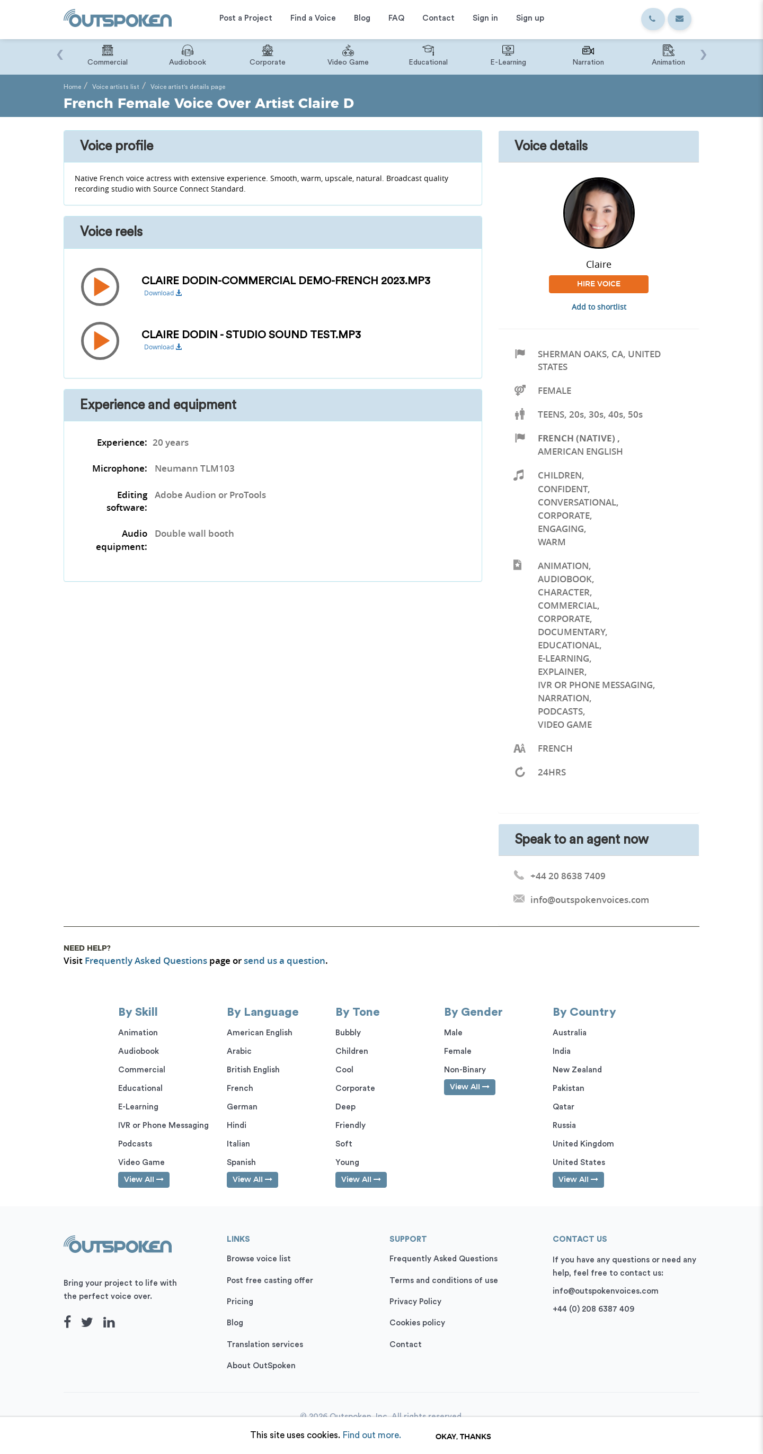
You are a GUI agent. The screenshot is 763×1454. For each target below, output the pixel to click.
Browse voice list (259, 1259)
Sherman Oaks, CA (580, 354)
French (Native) (576, 438)
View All (144, 1180)
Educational (568, 645)
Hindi (236, 1126)
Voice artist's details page (187, 87)
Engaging (561, 528)
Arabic (239, 1051)
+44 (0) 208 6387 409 (593, 1309)
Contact (405, 1345)
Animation (563, 565)
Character (564, 592)
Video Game (565, 724)
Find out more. (371, 1435)
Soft (343, 1144)
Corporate (564, 515)
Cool (344, 1070)
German (242, 1107)
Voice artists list (115, 87)
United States (579, 1163)
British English (253, 1070)
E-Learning (563, 658)
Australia (570, 1033)
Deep (345, 1107)
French (240, 1088)
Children (560, 475)
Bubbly (348, 1033)
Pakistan (568, 1088)
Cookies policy (417, 1323)
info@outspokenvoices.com (606, 1291)
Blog (235, 1323)
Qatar (563, 1107)
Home (72, 87)
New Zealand (577, 1070)
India (562, 1051)
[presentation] (60, 49)
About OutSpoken (261, 1366)
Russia (564, 1126)
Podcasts (560, 711)
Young (347, 1163)
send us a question (284, 960)
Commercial (567, 605)
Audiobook (565, 579)
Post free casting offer (270, 1281)
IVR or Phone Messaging (595, 685)
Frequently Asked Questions (146, 960)
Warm (552, 542)
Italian (238, 1144)
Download (163, 293)
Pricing (240, 1302)
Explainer (561, 671)
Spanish (241, 1163)
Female (554, 390)
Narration (563, 698)
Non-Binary (465, 1070)
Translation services (265, 1345)
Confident (563, 489)
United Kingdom (583, 1144)
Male (453, 1033)
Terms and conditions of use (443, 1281)
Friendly (350, 1126)
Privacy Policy (415, 1302)
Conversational (577, 502)
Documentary (571, 632)
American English (580, 451)
